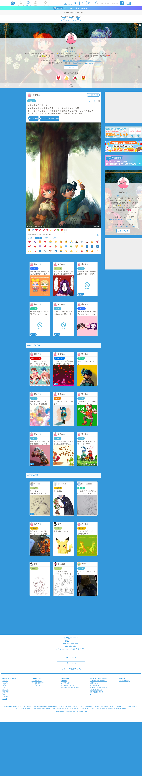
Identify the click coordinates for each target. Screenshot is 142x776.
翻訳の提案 (12, 678)
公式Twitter (94, 683)
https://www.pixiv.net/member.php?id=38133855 (82, 61)
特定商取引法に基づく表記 (70, 687)
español (5, 683)
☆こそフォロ (71, 67)
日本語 (4, 699)
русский (5, 696)
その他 (54, 238)
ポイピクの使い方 (37, 683)
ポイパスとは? (36, 685)
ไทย (3, 694)
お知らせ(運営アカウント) (98, 681)
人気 (38, 238)
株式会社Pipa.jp (124, 681)
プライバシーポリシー (68, 685)
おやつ (46, 238)
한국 (3, 687)
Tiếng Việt (5, 685)
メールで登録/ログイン (71, 668)
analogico (75, 711)
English (5, 681)
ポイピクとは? (36, 681)
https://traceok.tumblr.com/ (82, 63)
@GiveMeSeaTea (71, 51)
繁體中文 (5, 692)
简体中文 (5, 690)
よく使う (31, 238)
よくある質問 (94, 685)
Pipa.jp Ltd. (83, 711)
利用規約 (64, 681)
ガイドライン (65, 683)
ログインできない (96, 690)
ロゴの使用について (96, 692)
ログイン (71, 657)
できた (31, 101)
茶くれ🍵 (71, 47)
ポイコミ (93, 694)
